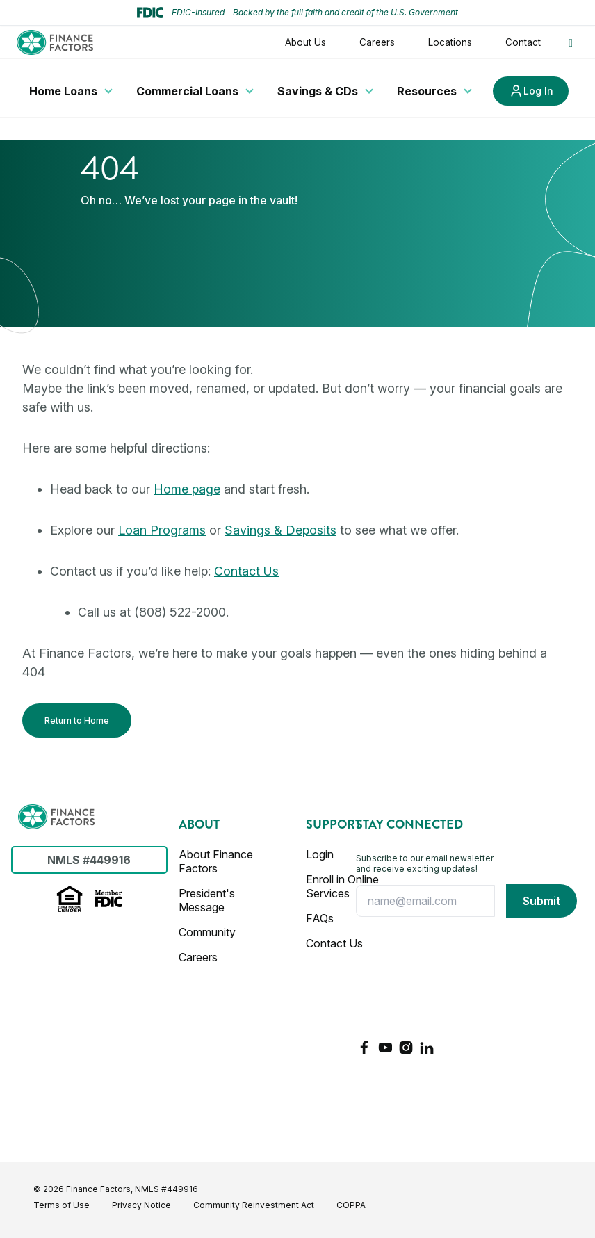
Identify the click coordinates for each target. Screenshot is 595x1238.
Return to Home (76, 720)
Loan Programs (162, 530)
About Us (305, 42)
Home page (187, 489)
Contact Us (246, 571)
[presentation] (413, 978)
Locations (450, 42)
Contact (523, 42)
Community (207, 932)
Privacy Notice (141, 1205)
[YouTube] (385, 1047)
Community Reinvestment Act (253, 1205)
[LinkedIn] (426, 1047)
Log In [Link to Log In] (538, 91)
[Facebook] (364, 1047)
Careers (377, 42)
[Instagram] (406, 1047)
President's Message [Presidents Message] (207, 900)
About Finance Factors (216, 861)
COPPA (351, 1205)
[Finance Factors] (56, 816)
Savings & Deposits (280, 530)
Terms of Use (61, 1205)
